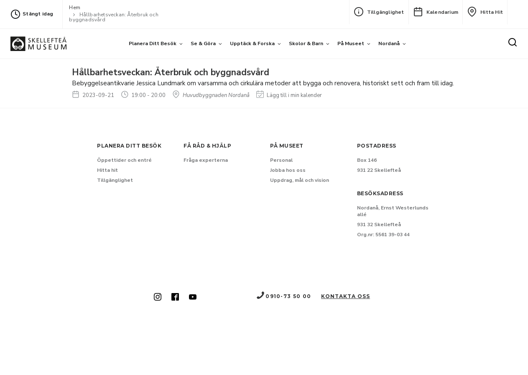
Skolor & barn (306, 43)
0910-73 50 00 (283, 296)
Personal (281, 160)
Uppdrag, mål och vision (299, 180)
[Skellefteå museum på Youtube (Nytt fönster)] (192, 298)
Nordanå (389, 43)
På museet (350, 43)
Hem (74, 7)
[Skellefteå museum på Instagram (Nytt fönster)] (157, 298)
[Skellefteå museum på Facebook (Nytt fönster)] (175, 298)
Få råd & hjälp (207, 146)
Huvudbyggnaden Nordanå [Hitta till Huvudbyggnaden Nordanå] (211, 95)
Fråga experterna (206, 160)
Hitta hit (485, 12)
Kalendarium (435, 12)
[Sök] (513, 42)
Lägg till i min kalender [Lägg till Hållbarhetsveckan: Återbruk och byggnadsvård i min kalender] (289, 95)
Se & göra (203, 43)
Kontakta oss (345, 296)
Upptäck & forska (252, 43)
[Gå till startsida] (38, 43)
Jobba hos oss (288, 170)
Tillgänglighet (379, 12)
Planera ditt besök (152, 43)
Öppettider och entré (124, 160)
